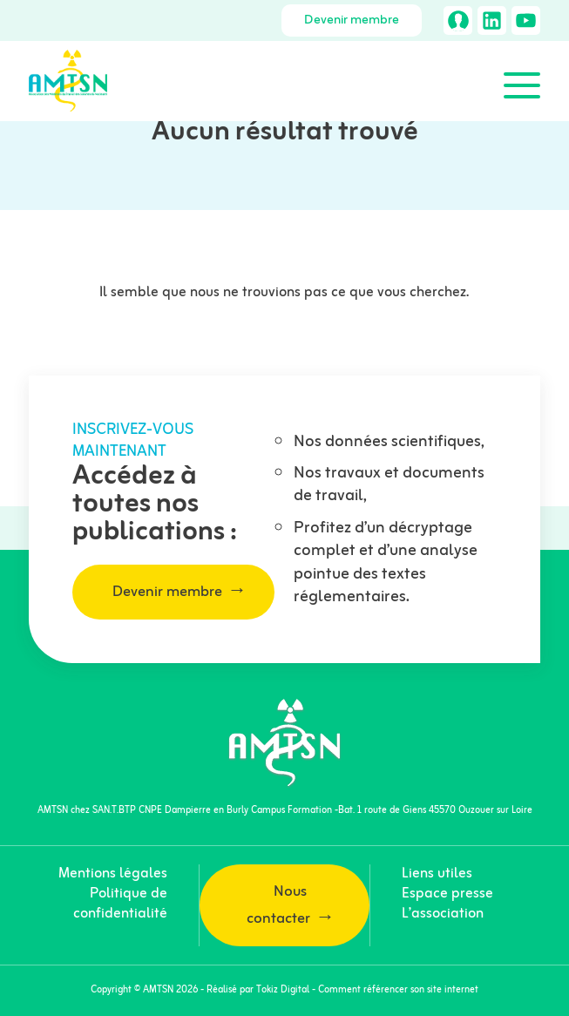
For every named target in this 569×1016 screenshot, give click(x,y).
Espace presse (447, 894)
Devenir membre (351, 20)
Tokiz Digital (282, 990)
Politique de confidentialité (120, 904)
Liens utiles (437, 874)
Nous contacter (278, 905)
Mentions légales (112, 874)
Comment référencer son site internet (398, 990)
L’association (443, 914)
